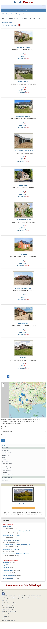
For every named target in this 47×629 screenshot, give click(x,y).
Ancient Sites (5, 455)
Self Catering (5, 480)
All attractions (5, 450)
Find (2, 429)
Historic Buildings (6, 467)
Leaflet (33, 417)
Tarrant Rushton (8, 578)
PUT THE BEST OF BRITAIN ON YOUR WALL (23, 508)
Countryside (5, 461)
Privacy (4, 618)
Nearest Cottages (16, 14)
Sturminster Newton (9, 575)
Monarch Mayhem (7, 609)
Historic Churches (7, 469)
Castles (4, 459)
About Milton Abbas (6, 22)
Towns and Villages (7, 474)
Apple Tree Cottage (23, 47)
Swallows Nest (23, 323)
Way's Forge (23, 185)
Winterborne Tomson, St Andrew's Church (16, 554)
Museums (4, 472)
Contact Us (5, 616)
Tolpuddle (6, 562)
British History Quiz (7, 605)
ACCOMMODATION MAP (10, 25)
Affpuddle (6, 565)
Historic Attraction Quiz (8, 607)
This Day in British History (9, 611)
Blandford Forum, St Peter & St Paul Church (16, 544)
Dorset (4, 445)
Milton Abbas (6, 14)
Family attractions (7, 463)
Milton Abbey (7, 526)
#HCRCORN (23, 254)
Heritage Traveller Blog (9, 603)
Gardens (4, 465)
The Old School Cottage (23, 288)
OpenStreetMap (38, 417)
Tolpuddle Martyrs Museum (11, 549)
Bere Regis (6, 567)
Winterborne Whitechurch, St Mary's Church (16, 531)
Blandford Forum (8, 570)
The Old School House (23, 219)
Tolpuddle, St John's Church (11, 535)
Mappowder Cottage (23, 116)
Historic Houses (6, 470)
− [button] (3, 386)
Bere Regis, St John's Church (12, 540)
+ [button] (3, 384)
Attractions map (7, 452)
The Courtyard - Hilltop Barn (23, 150)
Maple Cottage (23, 81)
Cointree (23, 357)
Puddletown (6, 573)
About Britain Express (8, 620)
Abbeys (4, 457)
